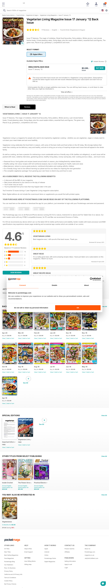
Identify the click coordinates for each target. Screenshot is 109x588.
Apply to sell (68, 564)
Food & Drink (20, 15)
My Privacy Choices (10, 584)
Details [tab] (54, 285)
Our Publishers (8, 565)
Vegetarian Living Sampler (25, 439)
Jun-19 (68, 367)
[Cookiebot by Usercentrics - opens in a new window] (91, 279)
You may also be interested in (18, 495)
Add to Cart (10, 338)
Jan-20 (52, 333)
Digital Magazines (49, 561)
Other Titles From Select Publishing (22, 456)
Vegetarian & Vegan (32, 15)
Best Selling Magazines (11, 555)
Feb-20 (36, 333)
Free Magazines (9, 558)
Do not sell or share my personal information (31, 308)
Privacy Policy (8, 571)
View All (104, 306)
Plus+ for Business (9, 568)
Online (46, 555)
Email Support (28, 552)
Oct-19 (4, 367)
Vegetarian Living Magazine (48, 15)
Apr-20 (4, 333)
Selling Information (70, 561)
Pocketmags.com (90, 552)
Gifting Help (28, 564)
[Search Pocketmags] (4, 10)
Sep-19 (20, 367)
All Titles (6, 549)
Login (66, 567)
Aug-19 (36, 367)
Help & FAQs (28, 549)
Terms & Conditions (10, 577)
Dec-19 (68, 333)
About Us (87, 549)
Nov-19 (84, 333)
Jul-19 (52, 367)
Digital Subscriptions (8, 15)
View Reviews (16, 272)
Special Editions (11, 415)
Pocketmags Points (50, 558)
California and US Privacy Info (13, 574)
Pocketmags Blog (9, 561)
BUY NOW (100, 68)
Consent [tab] (22, 285)
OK (78, 308)
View (3, 338)
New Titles (7, 552)
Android (46, 552)
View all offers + (66, 92)
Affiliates (67, 552)
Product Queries (69, 549)
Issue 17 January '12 (65, 15)
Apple (46, 549)
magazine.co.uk (89, 555)
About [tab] (86, 285)
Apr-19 (4, 398)
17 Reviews (45, 30)
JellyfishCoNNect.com (91, 558)
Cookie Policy (8, 581)
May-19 (84, 367)
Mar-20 (21, 333)
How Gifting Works (30, 561)
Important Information (9, 442)
